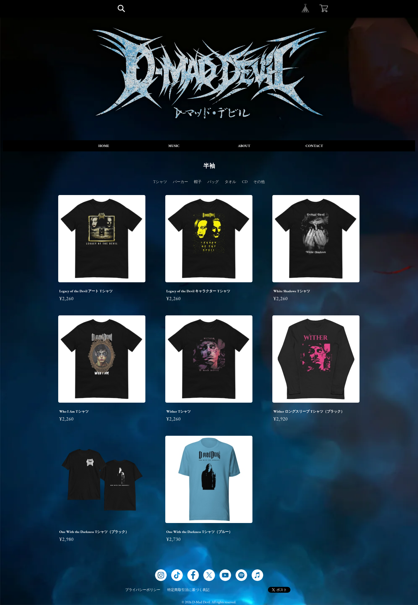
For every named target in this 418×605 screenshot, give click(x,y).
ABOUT (244, 145)
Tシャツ (160, 181)
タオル (230, 181)
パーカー (180, 181)
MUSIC (174, 145)
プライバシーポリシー (142, 589)
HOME (103, 145)
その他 (259, 181)
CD (244, 181)
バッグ (213, 181)
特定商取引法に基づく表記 (188, 589)
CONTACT (314, 145)
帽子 (198, 181)
